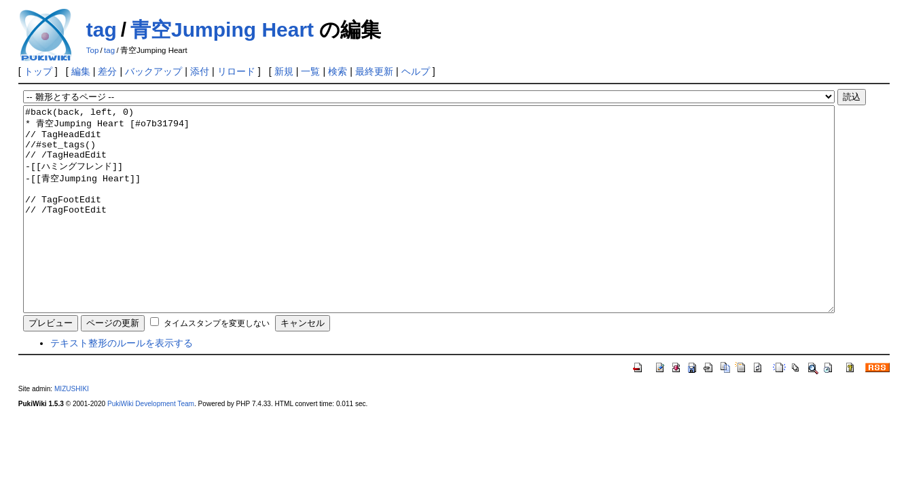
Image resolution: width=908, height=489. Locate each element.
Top (92, 50)
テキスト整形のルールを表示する (121, 383)
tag (101, 29)
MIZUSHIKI (71, 429)
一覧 (310, 71)
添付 (199, 71)
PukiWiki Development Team (150, 444)
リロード (236, 71)
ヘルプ (415, 71)
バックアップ (153, 71)
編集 (80, 71)
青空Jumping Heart (222, 29)
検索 (337, 71)
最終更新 (374, 71)
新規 (283, 71)
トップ (38, 71)
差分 (107, 71)
